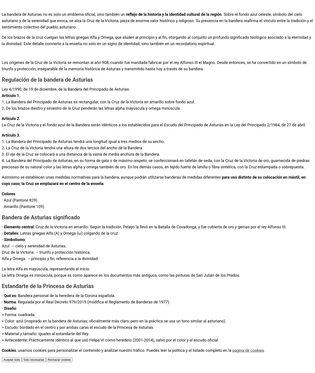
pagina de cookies (248, 350)
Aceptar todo (12, 359)
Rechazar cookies (59, 359)
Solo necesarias (34, 359)
